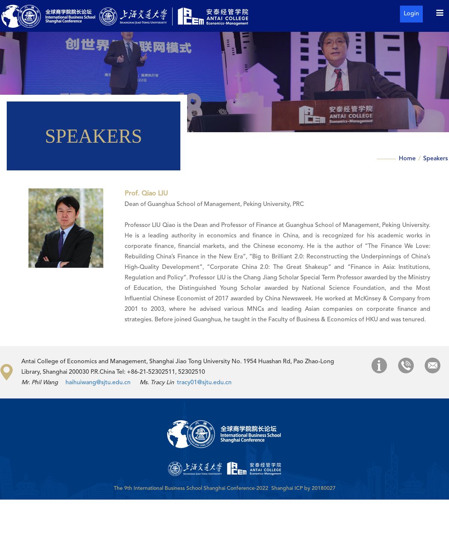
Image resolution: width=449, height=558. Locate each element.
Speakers (435, 159)
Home (408, 159)
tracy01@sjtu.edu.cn (204, 383)
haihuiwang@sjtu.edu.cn (98, 383)
